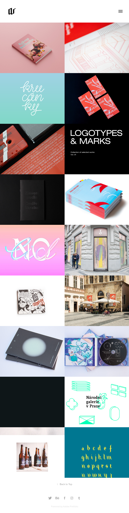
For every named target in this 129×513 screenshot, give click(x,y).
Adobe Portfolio (70, 506)
